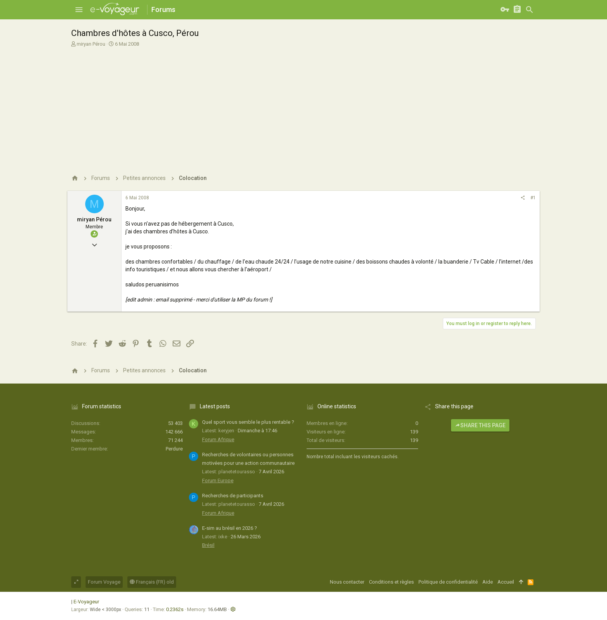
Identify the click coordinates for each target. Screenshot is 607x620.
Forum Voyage (104, 582)
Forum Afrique (218, 439)
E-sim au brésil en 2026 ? (229, 528)
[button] (79, 9)
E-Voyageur (86, 602)
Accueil (505, 582)
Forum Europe (217, 480)
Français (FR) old (152, 582)
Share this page (480, 425)
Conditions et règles (391, 582)
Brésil (208, 545)
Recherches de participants (232, 495)
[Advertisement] (302, 105)
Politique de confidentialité (448, 582)
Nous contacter (347, 582)
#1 (533, 197)
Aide (487, 582)
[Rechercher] (529, 10)
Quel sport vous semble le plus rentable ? (248, 422)
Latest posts (215, 406)
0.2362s (174, 609)
